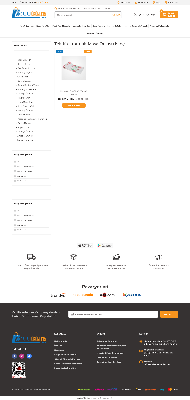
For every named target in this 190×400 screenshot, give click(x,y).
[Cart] (165, 14)
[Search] (88, 14)
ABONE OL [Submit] (169, 314)
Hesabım (59, 350)
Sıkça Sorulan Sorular (65, 354)
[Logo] (29, 13)
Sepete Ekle (73, 105)
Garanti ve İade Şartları (109, 362)
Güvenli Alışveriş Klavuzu (67, 359)
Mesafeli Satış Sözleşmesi (110, 353)
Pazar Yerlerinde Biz (65, 368)
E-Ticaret (88, 398)
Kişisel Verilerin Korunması (68, 363)
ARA (116, 14)
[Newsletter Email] (113, 314)
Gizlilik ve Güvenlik (107, 357)
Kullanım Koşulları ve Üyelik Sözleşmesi (111, 347)
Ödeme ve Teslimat (107, 341)
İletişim (58, 345)
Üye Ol (141, 14)
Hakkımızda (60, 341)
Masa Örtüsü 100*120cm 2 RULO (74, 93)
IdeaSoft (80, 398)
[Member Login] (135, 14)
